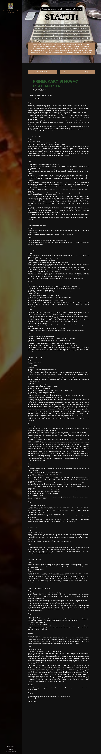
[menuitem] (11, 360)
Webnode (14, 751)
